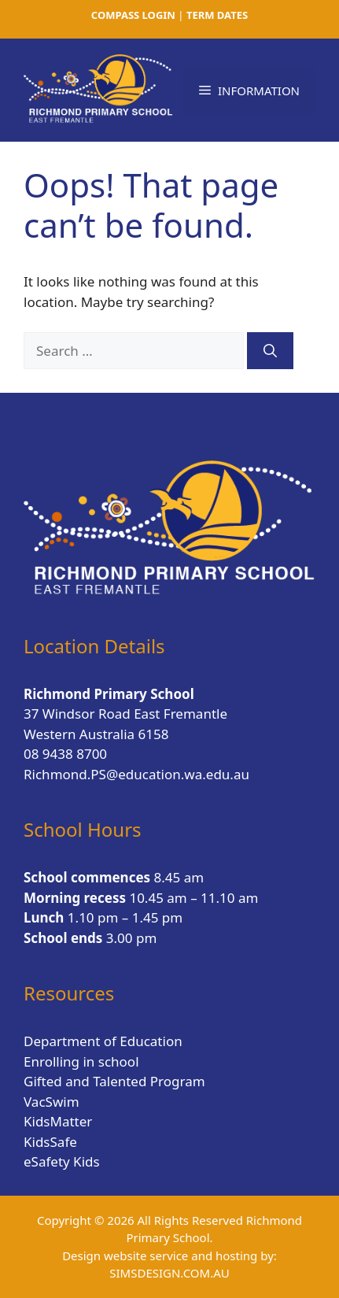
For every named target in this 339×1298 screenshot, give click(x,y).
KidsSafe (50, 1142)
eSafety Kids (62, 1161)
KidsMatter (58, 1121)
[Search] (270, 351)
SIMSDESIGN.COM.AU (169, 1273)
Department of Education (103, 1041)
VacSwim (51, 1102)
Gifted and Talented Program (114, 1081)
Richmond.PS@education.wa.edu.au (136, 774)
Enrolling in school (81, 1061)
